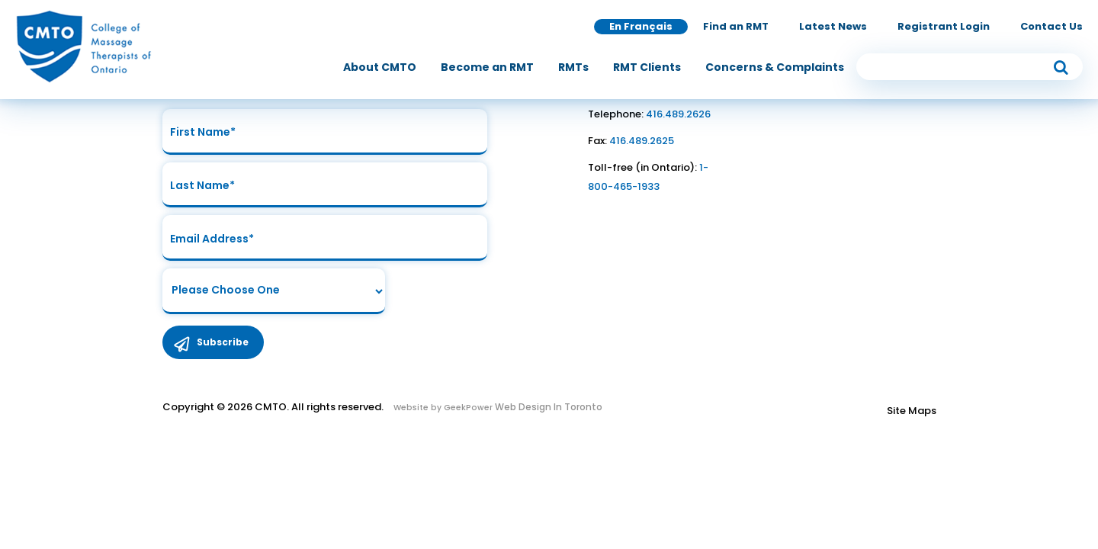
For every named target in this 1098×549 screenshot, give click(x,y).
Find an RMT (736, 26)
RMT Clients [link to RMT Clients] (647, 67)
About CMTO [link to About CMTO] (379, 67)
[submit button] (1060, 66)
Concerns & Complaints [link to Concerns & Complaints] (774, 67)
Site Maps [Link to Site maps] (911, 411)
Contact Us (1051, 26)
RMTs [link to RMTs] (573, 67)
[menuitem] (380, 67)
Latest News (833, 26)
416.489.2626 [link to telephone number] (678, 114)
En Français (641, 26)
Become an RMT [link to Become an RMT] (487, 67)
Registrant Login (943, 26)
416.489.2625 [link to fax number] (641, 140)
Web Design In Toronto (547, 407)
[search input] (970, 66)
